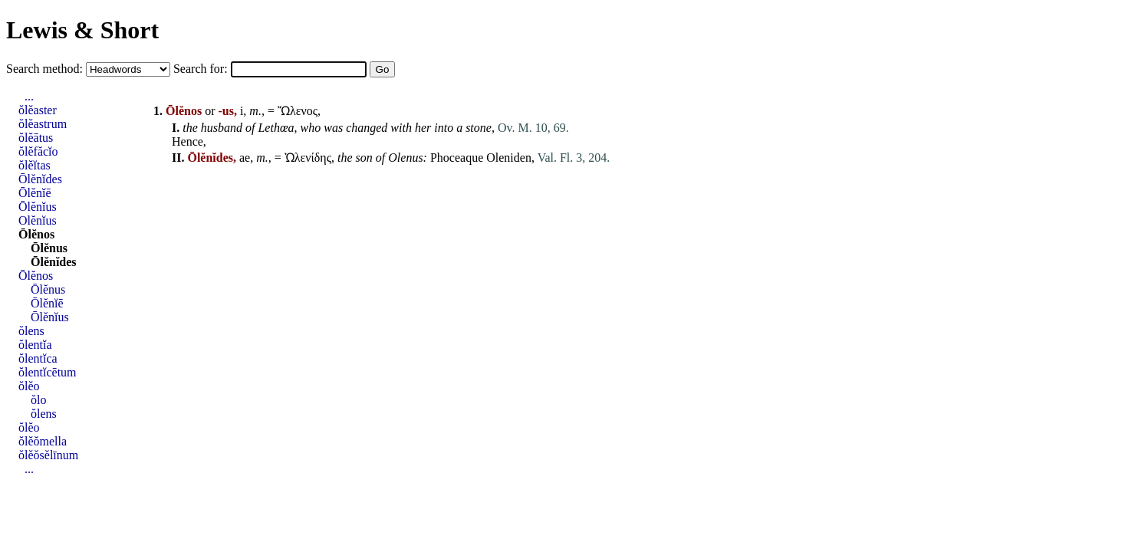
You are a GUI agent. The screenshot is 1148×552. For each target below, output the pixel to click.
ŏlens (31, 330)
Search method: (46, 68)
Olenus (405, 157)
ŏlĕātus (35, 137)
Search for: (202, 68)
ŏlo (38, 399)
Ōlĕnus (49, 248)
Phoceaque (456, 157)
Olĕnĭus (37, 220)
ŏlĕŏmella (42, 441)
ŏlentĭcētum (47, 372)
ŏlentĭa (35, 344)
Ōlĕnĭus (37, 206)
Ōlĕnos (36, 234)
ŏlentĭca (38, 358)
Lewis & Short (82, 30)
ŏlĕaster (37, 110)
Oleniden (508, 157)
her (423, 127)
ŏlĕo (29, 386)
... (29, 96)
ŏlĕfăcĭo (38, 151)
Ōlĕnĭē (34, 192)
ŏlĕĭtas (34, 165)
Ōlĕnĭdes (40, 179)
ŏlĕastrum (42, 123)
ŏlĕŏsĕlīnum (48, 455)
